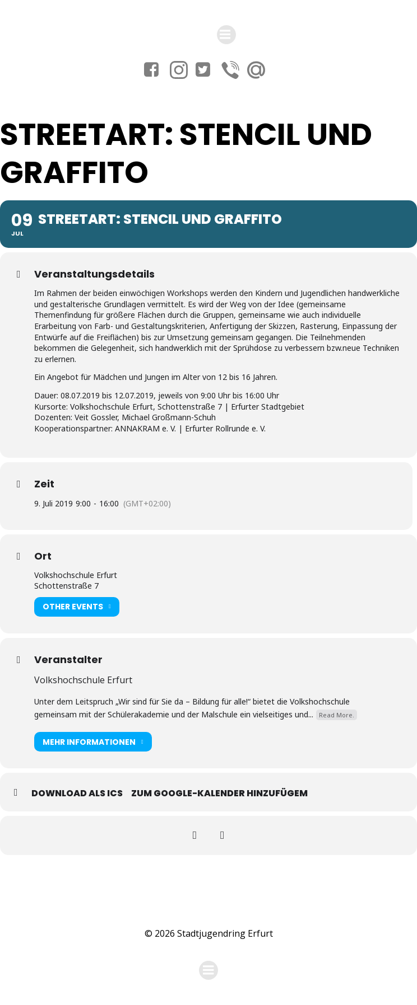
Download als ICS (77, 793)
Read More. (336, 715)
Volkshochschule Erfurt (83, 680)
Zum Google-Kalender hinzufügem (219, 793)
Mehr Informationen (93, 742)
